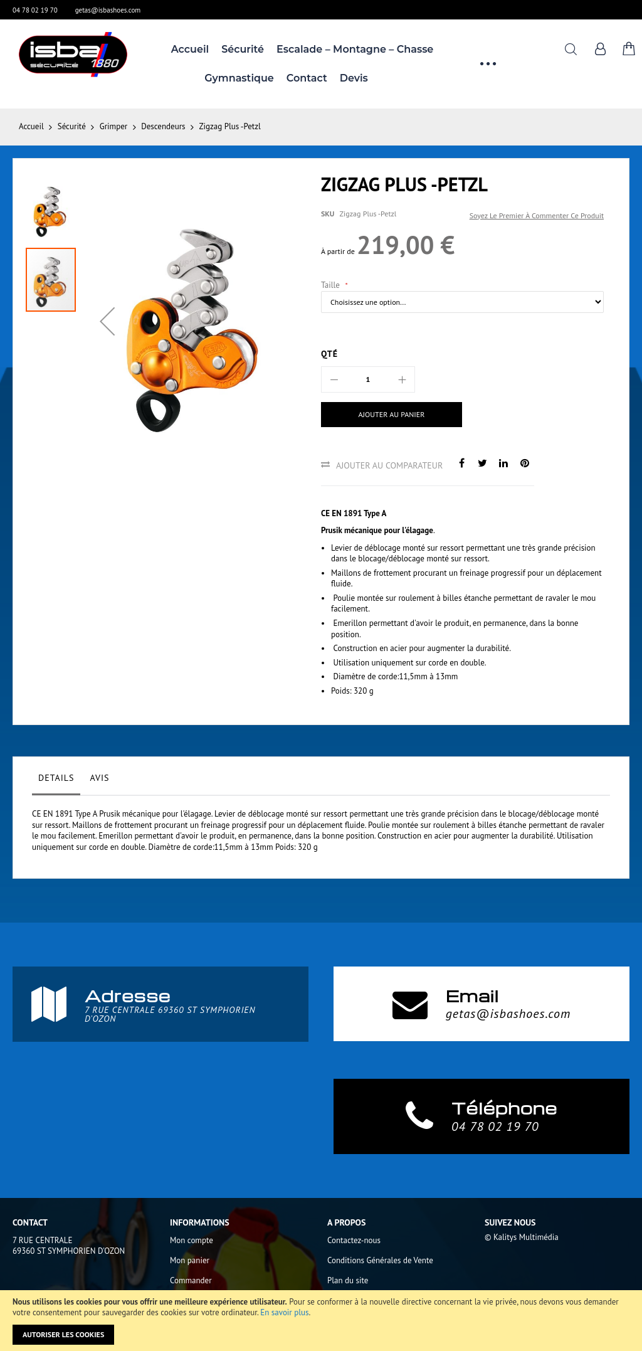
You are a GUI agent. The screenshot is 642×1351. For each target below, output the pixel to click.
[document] (321, 1320)
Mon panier (189, 1260)
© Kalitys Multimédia (522, 1237)
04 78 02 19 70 (35, 10)
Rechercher (571, 49)
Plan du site (347, 1280)
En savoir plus (284, 1312)
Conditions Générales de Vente (380, 1260)
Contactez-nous (354, 1240)
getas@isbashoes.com (108, 10)
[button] (107, 321)
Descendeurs (163, 126)
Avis (99, 777)
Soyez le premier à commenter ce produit (537, 215)
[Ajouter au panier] (387, 414)
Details (56, 777)
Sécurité (72, 126)
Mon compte (191, 1240)
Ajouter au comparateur (389, 465)
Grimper (113, 126)
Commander (191, 1280)
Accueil (31, 126)
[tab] (56, 780)
